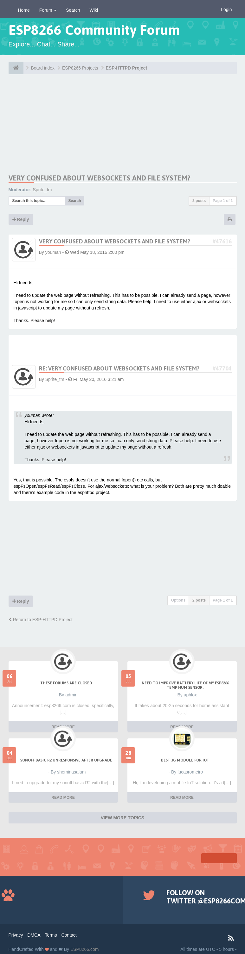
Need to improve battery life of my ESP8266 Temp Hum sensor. (185, 685)
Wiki (94, 10)
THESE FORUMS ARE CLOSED (66, 683)
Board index (43, 67)
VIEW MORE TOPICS (122, 817)
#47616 (222, 241)
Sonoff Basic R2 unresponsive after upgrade (66, 760)
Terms (51, 935)
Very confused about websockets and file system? (99, 178)
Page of (223, 201)
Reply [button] (20, 219)
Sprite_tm (42, 189)
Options (178, 600)
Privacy (16, 935)
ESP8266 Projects (80, 67)
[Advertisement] (64, 129)
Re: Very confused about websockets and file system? (119, 368)
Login (226, 9)
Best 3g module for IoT (185, 760)
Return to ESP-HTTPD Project (41, 619)
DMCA (33, 935)
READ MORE (62, 797)
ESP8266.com (84, 949)
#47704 (222, 368)
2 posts (199, 201)
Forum (47, 10)
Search (73, 10)
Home (24, 10)
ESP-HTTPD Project (126, 67)
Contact (68, 935)
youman (53, 252)
